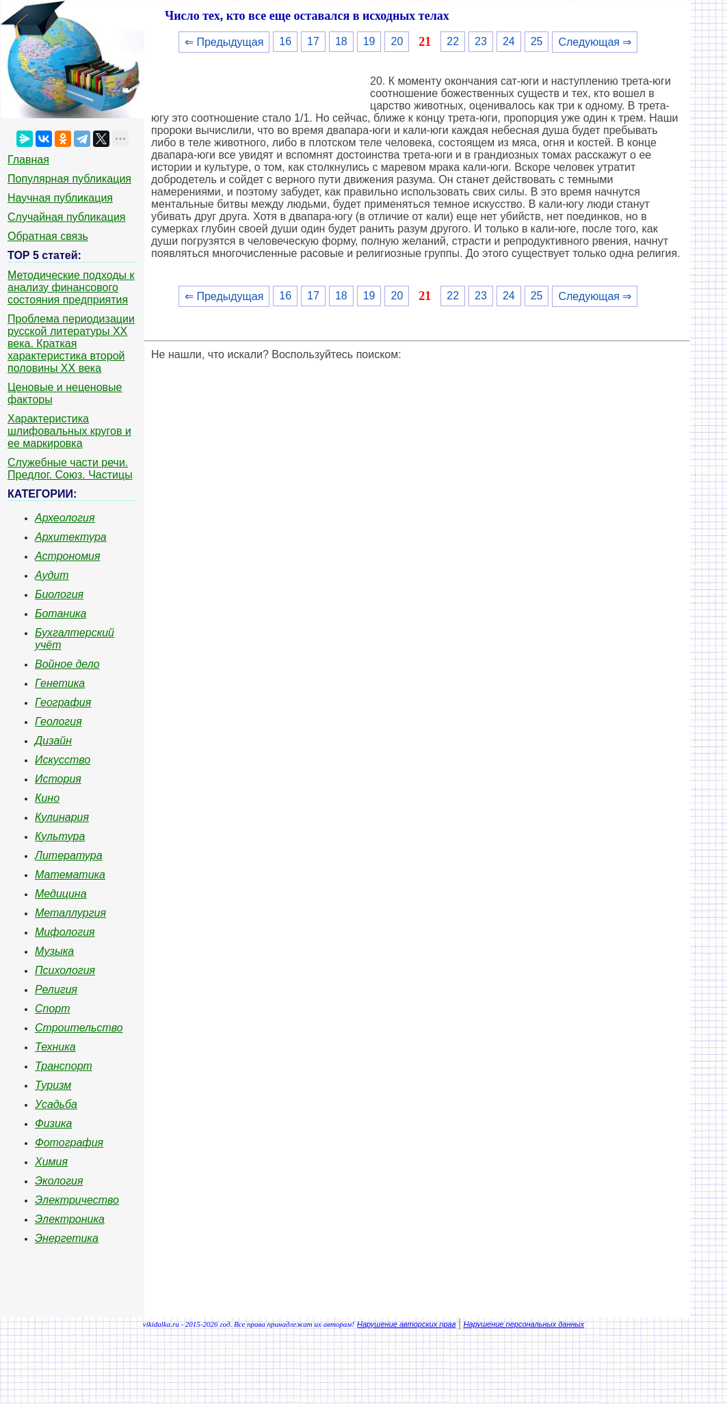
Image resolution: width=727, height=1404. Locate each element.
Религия (56, 989)
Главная (28, 159)
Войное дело (67, 664)
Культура (60, 836)
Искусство (62, 760)
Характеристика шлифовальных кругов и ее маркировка (69, 431)
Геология (58, 721)
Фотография (69, 1142)
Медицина (61, 894)
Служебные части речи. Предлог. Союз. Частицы (70, 469)
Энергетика (66, 1238)
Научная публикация (60, 198)
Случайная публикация (66, 217)
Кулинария (62, 817)
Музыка (54, 951)
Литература (69, 855)
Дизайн (53, 740)
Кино (47, 798)
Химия (51, 1161)
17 (313, 41)
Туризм (53, 1085)
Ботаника (61, 613)
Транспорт (63, 1066)
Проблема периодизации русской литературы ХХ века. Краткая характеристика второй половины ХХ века (71, 343)
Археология (65, 518)
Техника (55, 1047)
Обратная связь (48, 236)
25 (537, 41)
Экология (59, 1181)
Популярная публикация (69, 179)
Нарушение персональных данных (524, 1324)
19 (369, 41)
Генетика (60, 683)
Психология (65, 970)
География (63, 702)
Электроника (70, 1219)
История (58, 779)
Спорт (52, 1008)
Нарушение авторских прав (406, 1324)
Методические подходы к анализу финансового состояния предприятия (71, 287)
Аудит (52, 575)
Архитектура (71, 537)
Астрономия (68, 556)
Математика (70, 874)
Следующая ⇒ (594, 42)
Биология (59, 594)
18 (341, 41)
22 (453, 41)
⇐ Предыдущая (224, 42)
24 (509, 41)
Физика (53, 1123)
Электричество (77, 1200)
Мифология (65, 932)
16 (285, 41)
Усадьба (56, 1104)
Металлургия (70, 913)
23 (481, 41)
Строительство (79, 1028)
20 (397, 41)
